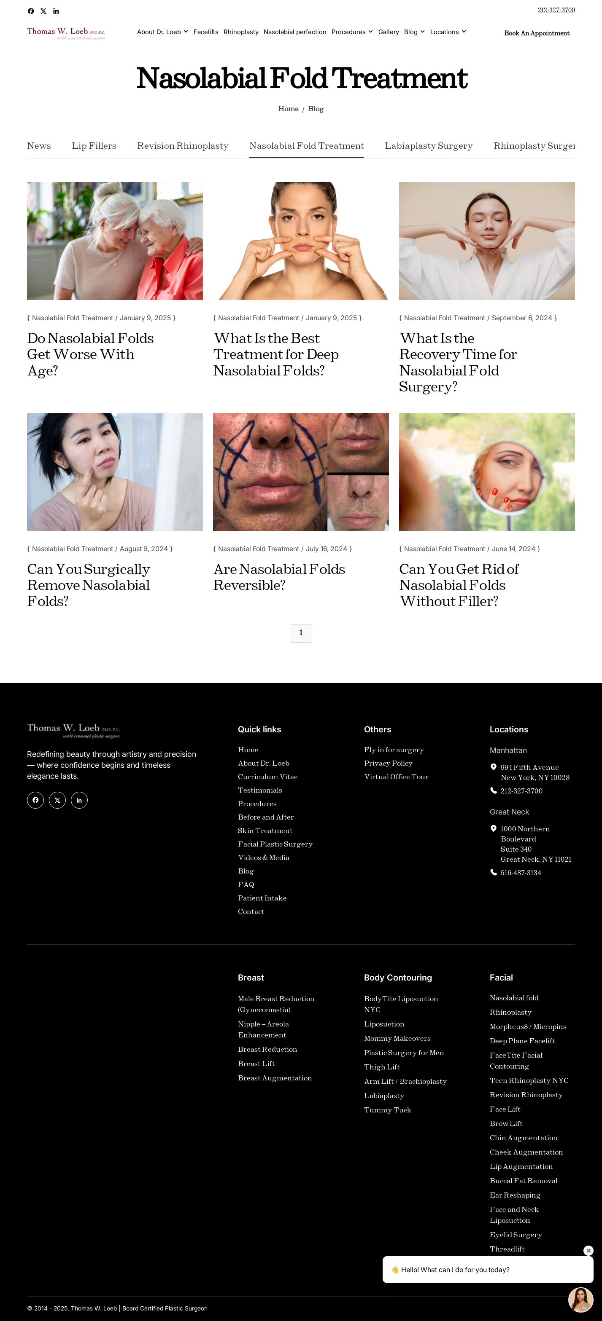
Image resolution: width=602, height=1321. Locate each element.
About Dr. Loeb (159, 32)
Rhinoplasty (241, 32)
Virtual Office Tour (396, 780)
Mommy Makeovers (397, 1042)
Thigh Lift (382, 1070)
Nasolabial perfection (295, 32)
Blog (411, 32)
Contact (251, 915)
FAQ (246, 888)
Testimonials (260, 794)
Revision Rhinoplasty (526, 1098)
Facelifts (206, 32)
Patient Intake (262, 902)
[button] (163, 31)
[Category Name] (39, 150)
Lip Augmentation (521, 1170)
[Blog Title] (96, 355)
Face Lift (505, 1113)
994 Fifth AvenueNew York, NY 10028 (535, 776)
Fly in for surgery (394, 753)
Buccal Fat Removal (524, 1184)
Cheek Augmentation (526, 1156)
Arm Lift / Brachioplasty (405, 1085)
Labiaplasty (384, 1099)
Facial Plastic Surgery (275, 848)
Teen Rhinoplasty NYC (529, 1084)
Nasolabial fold (514, 1001)
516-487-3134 (521, 876)
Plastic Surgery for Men (404, 1056)
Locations (444, 32)
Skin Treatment (265, 834)
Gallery (388, 32)
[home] (66, 33)
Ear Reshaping (515, 1199)
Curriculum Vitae (268, 780)
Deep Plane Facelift (522, 1044)
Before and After (266, 821)
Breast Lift (256, 1067)
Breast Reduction (267, 1053)
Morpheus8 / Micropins (528, 1030)
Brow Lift (506, 1127)
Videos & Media (263, 861)
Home (288, 109)
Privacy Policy (388, 767)
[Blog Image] (115, 241)
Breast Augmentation (275, 1081)
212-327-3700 (556, 11)
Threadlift (507, 1253)
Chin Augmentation (524, 1141)
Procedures (349, 32)
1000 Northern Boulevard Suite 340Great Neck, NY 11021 (536, 848)
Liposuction (384, 1028)
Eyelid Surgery (516, 1238)
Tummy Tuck (388, 1113)
